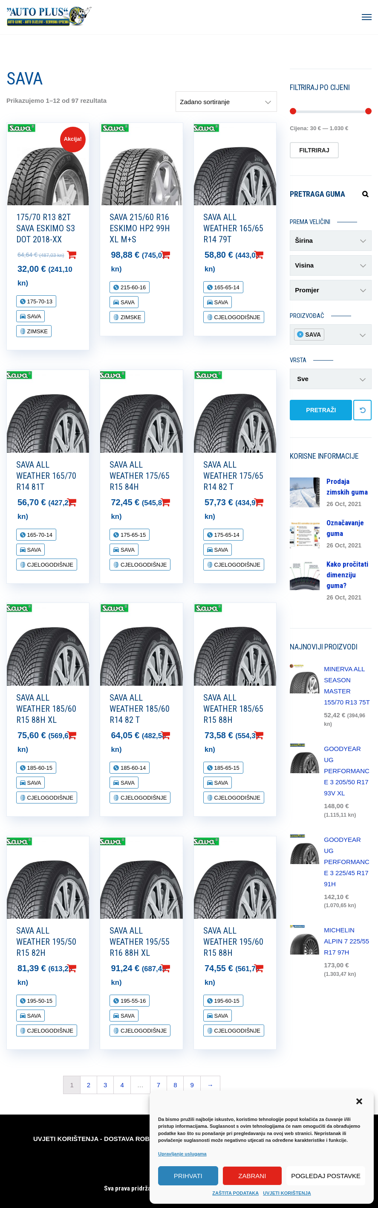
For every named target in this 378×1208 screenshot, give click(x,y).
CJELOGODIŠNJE (236, 317)
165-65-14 (226, 287)
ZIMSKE (37, 331)
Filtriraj (314, 150)
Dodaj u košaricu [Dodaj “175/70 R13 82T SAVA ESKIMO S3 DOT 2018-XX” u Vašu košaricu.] (85, 255)
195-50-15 (39, 1001)
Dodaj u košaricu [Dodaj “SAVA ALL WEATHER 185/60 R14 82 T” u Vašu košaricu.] (179, 735)
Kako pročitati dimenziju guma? (347, 575)
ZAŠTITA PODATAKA (235, 1193)
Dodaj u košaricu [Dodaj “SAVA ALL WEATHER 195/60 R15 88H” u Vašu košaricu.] (272, 968)
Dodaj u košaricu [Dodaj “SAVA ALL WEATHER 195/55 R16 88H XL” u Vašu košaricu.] (179, 968)
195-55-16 (132, 1001)
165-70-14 (39, 535)
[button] (360, 1102)
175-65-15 (132, 535)
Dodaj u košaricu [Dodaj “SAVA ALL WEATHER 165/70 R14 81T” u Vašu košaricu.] (85, 502)
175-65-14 (226, 535)
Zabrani (252, 1175)
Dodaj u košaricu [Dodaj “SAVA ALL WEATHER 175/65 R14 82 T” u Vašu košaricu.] (272, 502)
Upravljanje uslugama (182, 1153)
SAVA (33, 316)
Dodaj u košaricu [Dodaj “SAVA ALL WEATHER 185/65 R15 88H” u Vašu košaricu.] (272, 735)
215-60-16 (132, 287)
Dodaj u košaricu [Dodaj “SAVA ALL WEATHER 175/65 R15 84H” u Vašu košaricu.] (179, 502)
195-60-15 (226, 1001)
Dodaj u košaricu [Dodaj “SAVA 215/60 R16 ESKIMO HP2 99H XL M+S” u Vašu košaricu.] (179, 255)
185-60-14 (132, 768)
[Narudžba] (226, 101)
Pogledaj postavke (326, 1175)
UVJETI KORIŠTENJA (287, 1193)
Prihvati (188, 1175)
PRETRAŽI (321, 410)
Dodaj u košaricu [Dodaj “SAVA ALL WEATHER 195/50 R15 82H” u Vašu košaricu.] (85, 968)
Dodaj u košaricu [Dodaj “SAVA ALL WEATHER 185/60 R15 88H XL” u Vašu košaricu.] (85, 735)
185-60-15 (39, 768)
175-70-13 (39, 301)
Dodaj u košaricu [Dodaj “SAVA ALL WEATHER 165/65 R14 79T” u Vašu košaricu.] (272, 255)
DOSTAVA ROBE (129, 1138)
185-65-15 (226, 768)
